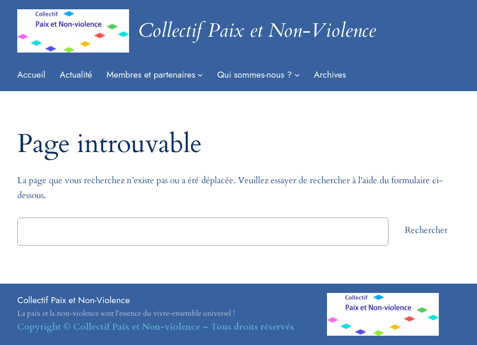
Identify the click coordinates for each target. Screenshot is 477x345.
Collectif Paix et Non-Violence (257, 30)
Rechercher (426, 230)
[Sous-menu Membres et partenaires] (200, 75)
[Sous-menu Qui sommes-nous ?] (297, 75)
